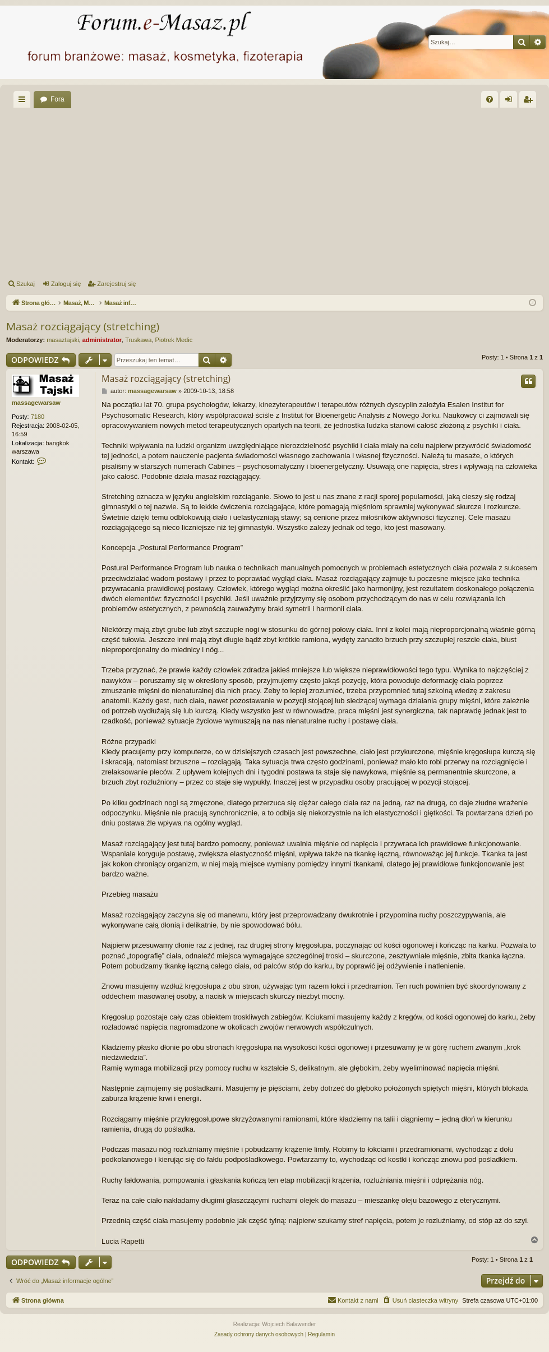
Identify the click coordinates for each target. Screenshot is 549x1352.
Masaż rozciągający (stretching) (82, 326)
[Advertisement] (276, 191)
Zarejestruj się (116, 283)
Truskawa (138, 339)
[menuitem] (489, 99)
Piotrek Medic (174, 339)
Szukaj (25, 283)
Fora (57, 99)
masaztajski (63, 339)
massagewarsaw (36, 402)
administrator (102, 339)
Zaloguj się (66, 283)
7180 (37, 416)
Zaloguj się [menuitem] (511, 101)
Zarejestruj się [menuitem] (530, 101)
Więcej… (24, 101)
